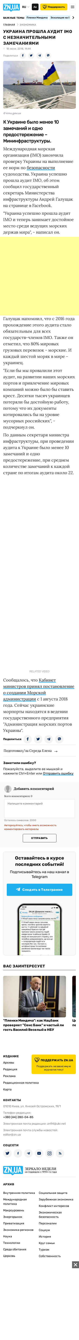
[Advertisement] (39, 276)
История (45, 1236)
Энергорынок (12, 1217)
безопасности (41, 167)
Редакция (10, 1069)
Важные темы (13, 17)
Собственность (50, 1256)
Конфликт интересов (54, 1206)
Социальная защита (53, 1193)
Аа (35, 6)
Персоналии (48, 1223)
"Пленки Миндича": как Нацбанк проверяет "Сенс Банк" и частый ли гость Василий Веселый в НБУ (33, 1025)
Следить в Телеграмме (39, 889)
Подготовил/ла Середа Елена (28, 751)
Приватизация (13, 1223)
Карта (7, 1089)
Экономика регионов (18, 1230)
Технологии (11, 1243)
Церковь (9, 1256)
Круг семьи (47, 1243)
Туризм (44, 1249)
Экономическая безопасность (50, 1215)
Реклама (9, 1076)
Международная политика (15, 1202)
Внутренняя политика (19, 1193)
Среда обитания (14, 1249)
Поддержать (54, 7)
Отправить (39, 838)
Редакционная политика (21, 1083)
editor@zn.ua (12, 1134)
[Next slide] (72, 17)
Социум (44, 1230)
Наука (7, 1236)
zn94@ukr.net (56, 1123)
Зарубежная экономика (56, 1199)
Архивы (8, 1062)
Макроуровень (13, 1210)
